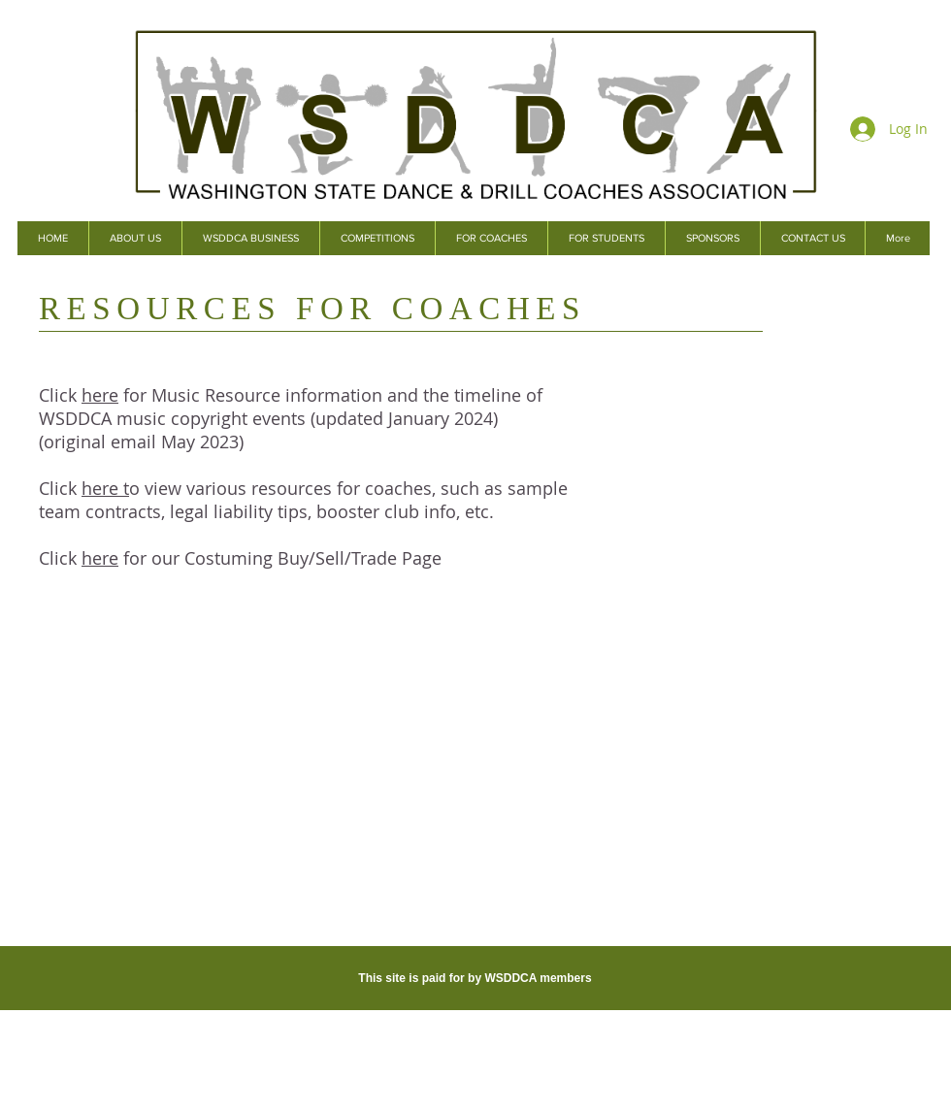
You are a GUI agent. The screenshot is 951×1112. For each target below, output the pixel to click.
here (100, 395)
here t (105, 488)
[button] (250, 238)
